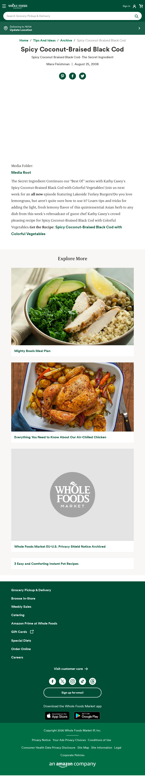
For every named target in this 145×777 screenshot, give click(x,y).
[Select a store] (72, 28)
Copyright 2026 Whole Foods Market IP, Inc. (72, 730)
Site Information (101, 747)
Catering (18, 615)
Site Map (83, 747)
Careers (17, 657)
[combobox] (66, 16)
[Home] (23, 40)
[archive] (66, 40)
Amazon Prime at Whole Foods (34, 623)
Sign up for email (72, 693)
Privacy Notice (41, 740)
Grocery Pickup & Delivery (31, 590)
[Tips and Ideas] (44, 40)
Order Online (21, 649)
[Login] (130, 5)
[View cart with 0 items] (140, 6)
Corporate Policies (72, 755)
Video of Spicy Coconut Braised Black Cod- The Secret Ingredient (54, 121)
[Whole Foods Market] (17, 6)
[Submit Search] (136, 15)
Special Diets (21, 640)
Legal (117, 747)
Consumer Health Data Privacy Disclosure (48, 747)
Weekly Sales (21, 606)
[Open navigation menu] (4, 6)
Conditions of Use (99, 740)
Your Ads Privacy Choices (69, 740)
